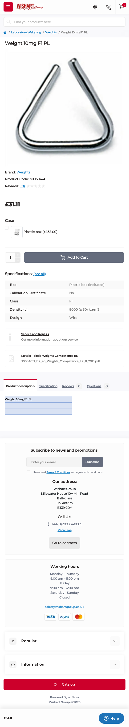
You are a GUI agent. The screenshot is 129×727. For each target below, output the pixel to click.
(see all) (39, 274)
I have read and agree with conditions (67, 472)
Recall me (65, 530)
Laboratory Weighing (26, 32)
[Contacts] (108, 7)
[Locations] (95, 7)
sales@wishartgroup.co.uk (64, 607)
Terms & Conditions (58, 472)
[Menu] (8, 7)
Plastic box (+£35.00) (34, 232)
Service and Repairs (35, 334)
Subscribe (92, 462)
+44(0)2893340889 (66, 524)
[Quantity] (10, 257)
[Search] (9, 22)
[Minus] (17, 260)
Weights (51, 32)
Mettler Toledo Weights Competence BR (49, 355)
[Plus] (17, 254)
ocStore (73, 697)
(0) (22, 186)
